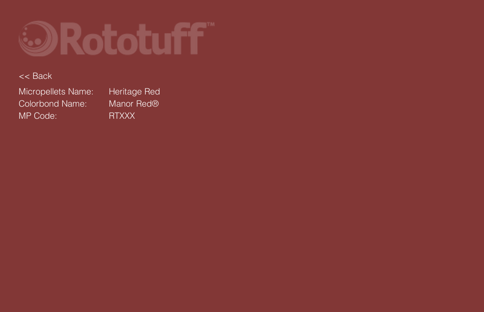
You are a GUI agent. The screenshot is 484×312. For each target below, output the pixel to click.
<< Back (35, 75)
